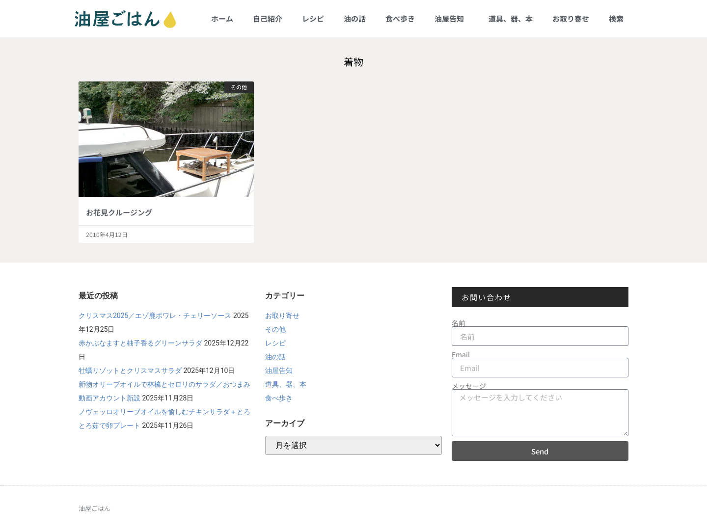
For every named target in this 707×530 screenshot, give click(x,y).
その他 (275, 329)
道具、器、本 (511, 18)
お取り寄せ (570, 18)
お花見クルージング (119, 212)
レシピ (313, 18)
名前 (458, 322)
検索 (616, 18)
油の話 (355, 18)
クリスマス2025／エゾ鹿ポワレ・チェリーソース (155, 315)
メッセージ (469, 385)
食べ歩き (400, 18)
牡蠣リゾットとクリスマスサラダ (130, 370)
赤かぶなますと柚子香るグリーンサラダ (140, 343)
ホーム (222, 18)
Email (461, 354)
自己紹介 (267, 18)
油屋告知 (452, 18)
